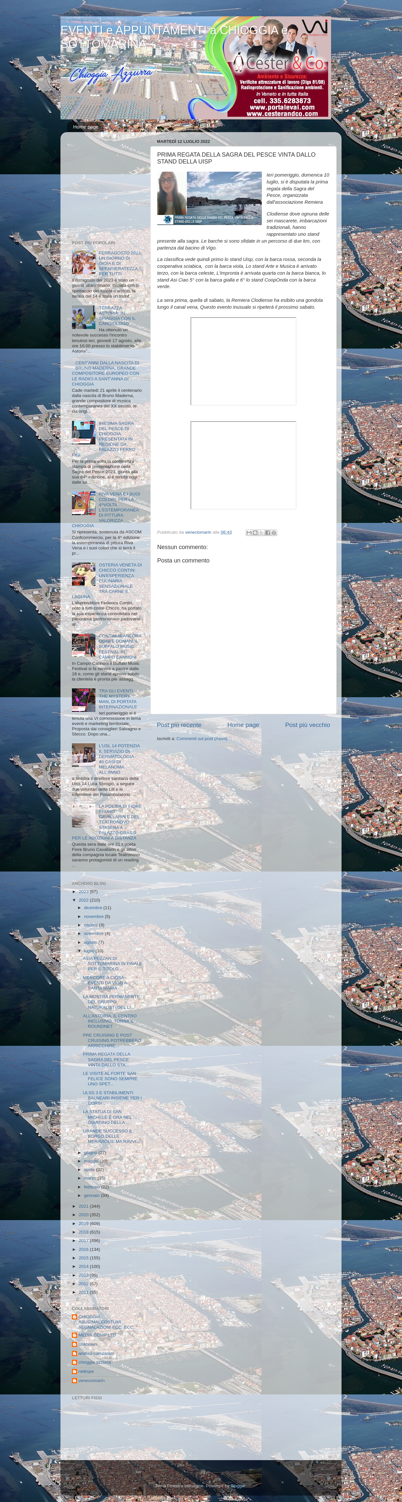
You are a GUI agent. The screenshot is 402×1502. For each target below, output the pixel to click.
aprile (90, 1169)
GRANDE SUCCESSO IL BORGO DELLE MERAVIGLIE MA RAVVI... (111, 1136)
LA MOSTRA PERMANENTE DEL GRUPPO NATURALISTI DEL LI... (111, 1002)
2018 (84, 1232)
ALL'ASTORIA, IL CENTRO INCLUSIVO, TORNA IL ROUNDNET (110, 1021)
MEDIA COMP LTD (97, 1335)
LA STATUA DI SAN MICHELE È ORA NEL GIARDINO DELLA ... (107, 1117)
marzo (90, 1178)
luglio (89, 950)
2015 (84, 1257)
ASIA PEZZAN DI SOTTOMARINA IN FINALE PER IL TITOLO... (112, 963)
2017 (84, 1240)
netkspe (86, 1371)
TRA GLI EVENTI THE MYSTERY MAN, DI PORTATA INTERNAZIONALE (118, 698)
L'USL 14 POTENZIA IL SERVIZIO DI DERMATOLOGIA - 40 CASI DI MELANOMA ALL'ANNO (119, 759)
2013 (84, 1275)
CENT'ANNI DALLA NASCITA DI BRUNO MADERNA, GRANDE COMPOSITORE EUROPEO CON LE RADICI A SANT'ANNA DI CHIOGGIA (105, 373)
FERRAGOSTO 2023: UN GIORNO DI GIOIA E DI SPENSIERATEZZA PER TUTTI (120, 263)
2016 (84, 1249)
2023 (84, 891)
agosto (91, 942)
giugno (91, 1152)
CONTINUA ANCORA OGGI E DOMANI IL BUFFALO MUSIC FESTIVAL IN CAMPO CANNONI (120, 646)
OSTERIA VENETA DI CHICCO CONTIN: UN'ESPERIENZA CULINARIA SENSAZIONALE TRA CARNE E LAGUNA (107, 580)
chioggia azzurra (94, 1362)
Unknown (87, 1344)
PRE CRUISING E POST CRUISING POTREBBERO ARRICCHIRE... (112, 1040)
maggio (92, 1161)
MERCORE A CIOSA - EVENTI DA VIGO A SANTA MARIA (105, 983)
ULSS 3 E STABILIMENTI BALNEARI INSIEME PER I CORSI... (112, 1098)
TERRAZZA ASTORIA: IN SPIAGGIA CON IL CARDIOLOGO (117, 315)
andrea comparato (96, 1353)
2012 (84, 1283)
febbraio (92, 1186)
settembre (94, 933)
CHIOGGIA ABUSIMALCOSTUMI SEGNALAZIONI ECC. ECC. (106, 1322)
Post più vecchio (307, 724)
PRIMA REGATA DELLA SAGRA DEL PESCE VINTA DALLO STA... (106, 1059)
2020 (84, 1214)
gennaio (92, 1195)
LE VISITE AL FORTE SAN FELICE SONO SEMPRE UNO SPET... (110, 1078)
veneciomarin (91, 1380)
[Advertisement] (113, 188)
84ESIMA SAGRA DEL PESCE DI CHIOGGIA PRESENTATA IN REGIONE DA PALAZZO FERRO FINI (103, 439)
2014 (84, 1266)
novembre (94, 916)
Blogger (237, 1485)
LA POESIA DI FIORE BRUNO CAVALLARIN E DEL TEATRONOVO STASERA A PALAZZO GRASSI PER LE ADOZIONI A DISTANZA (107, 822)
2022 (84, 900)
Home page (86, 126)
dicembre (93, 907)
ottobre (91, 925)
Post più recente (179, 724)
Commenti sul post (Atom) (201, 738)
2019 (84, 1223)
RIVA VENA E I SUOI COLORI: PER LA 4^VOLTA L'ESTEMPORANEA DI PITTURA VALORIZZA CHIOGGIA (106, 510)
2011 (84, 1292)
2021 (84, 1206)
